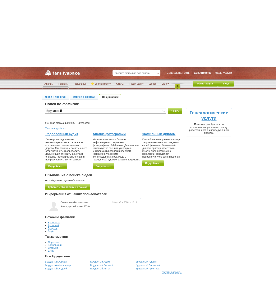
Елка (50, 250)
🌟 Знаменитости (101, 83)
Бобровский (55, 245)
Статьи (120, 83)
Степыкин (53, 247)
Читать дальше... (172, 272)
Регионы (63, 83)
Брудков (52, 228)
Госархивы (79, 83)
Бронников (54, 222)
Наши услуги (137, 83)
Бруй (50, 231)
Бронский (53, 225)
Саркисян (53, 242)
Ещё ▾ (165, 83)
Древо (152, 83)
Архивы (48, 83)
